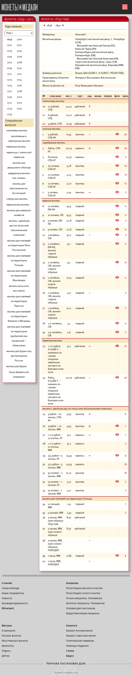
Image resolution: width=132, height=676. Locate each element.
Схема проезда (10, 588)
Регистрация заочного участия (84, 588)
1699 (9, 39)
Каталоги (71, 625)
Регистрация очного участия (83, 593)
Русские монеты (11, 635)
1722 (19, 102)
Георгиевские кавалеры (80, 640)
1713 (9, 79)
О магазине (8, 630)
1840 (58, 25)
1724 (19, 108)
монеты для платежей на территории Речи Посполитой (19, 245)
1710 (19, 68)
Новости (7, 598)
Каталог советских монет (81, 635)
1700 (19, 39)
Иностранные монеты (15, 640)
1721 (9, 102)
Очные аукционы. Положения (84, 598)
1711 (9, 73)
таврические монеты (17, 204)
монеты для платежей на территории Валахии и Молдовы (19, 316)
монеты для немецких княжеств (19, 213)
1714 (19, 79)
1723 (9, 108)
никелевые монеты (16, 130)
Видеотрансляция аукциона (82, 613)
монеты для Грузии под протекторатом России (18, 356)
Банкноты (8, 645)
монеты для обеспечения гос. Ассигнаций (19, 188)
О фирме (7, 583)
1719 (9, 97)
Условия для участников (80, 608)
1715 (9, 85)
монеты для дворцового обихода (19, 165)
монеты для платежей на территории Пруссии (19, 301)
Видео (70, 655)
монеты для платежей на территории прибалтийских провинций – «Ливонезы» (19, 336)
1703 (9, 50)
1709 (9, 68)
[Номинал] (18, 33)
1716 (19, 85)
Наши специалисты (13, 593)
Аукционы (72, 583)
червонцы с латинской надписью (18, 155)
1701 (9, 45)
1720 (19, 97)
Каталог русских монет (79, 630)
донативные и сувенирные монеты (19, 138)
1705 (9, 56)
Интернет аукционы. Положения (85, 603)
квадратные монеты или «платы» (19, 176)
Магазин (7, 625)
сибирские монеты (16, 198)
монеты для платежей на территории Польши (19, 260)
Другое (6, 655)
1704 (19, 50)
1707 (9, 62)
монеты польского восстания (19, 288)
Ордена (6, 650)
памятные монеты (16, 146)
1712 (19, 73)
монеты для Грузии (16, 366)
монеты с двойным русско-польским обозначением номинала (19, 227)
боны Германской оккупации (19, 374)
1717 (9, 91)
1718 (19, 91)
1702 (19, 45)
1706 (19, 56)
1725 (9, 114)
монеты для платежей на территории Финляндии (19, 275)
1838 (49, 25)
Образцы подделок (77, 645)
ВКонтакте (8, 608)
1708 (19, 62)
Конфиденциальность (15, 603)
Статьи (70, 650)
